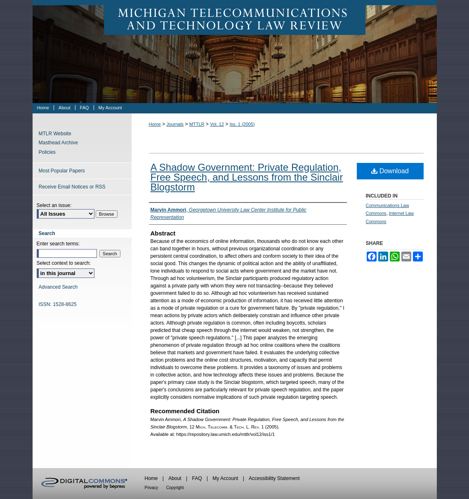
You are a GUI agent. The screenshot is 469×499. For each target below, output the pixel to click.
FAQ (197, 478)
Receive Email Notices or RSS (72, 187)
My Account (225, 478)
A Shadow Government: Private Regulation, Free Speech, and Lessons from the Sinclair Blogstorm (247, 177)
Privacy (151, 487)
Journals (175, 124)
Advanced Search (58, 287)
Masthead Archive (58, 143)
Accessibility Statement (274, 478)
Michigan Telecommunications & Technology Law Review (235, 51)
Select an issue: (54, 205)
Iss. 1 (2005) (242, 124)
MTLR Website (55, 134)
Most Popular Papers (62, 171)
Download (390, 170)
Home (155, 124)
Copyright (175, 487)
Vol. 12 (217, 124)
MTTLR (197, 124)
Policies (47, 152)
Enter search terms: (58, 244)
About (174, 478)
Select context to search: (64, 263)
